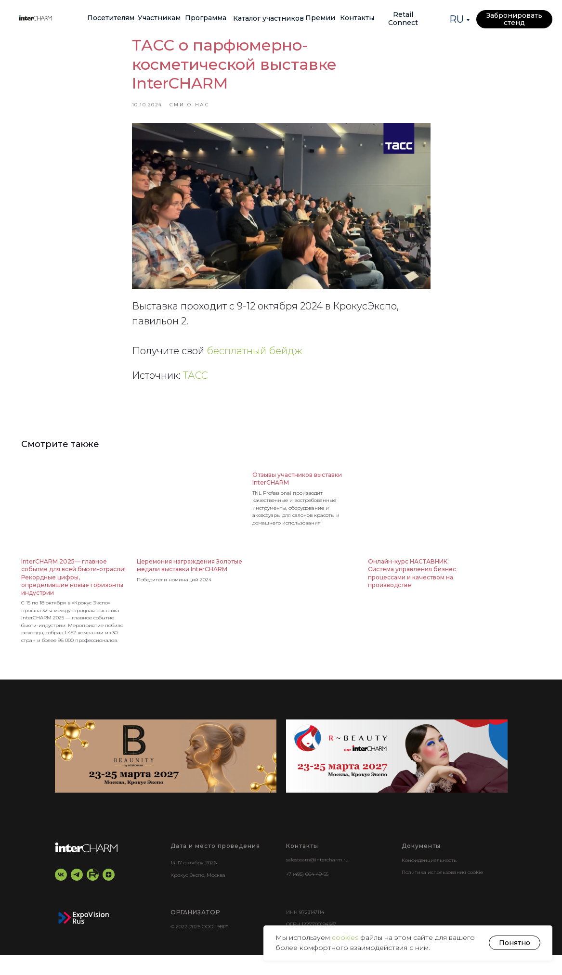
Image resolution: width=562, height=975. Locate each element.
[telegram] (77, 895)
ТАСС (195, 385)
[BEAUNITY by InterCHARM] (165, 776)
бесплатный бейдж (254, 361)
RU (456, 19)
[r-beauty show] (397, 776)
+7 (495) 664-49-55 (307, 894)
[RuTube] (93, 895)
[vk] (61, 895)
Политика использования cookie (442, 892)
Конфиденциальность (429, 880)
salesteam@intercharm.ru (317, 879)
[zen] (109, 895)
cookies (346, 937)
